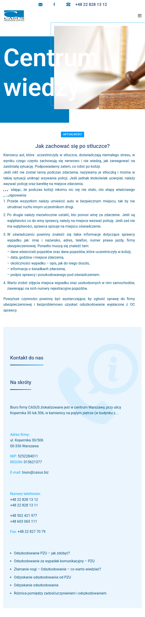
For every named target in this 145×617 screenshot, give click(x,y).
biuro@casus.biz (35, 472)
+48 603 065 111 (23, 521)
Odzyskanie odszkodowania (36, 585)
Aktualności (72, 134)
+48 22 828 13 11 (24, 505)
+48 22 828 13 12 (24, 499)
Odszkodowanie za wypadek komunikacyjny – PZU (54, 561)
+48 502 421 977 (23, 515)
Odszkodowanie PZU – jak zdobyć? (42, 553)
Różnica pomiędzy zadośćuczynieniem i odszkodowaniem (60, 593)
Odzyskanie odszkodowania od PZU (42, 577)
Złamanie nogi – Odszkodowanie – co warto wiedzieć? (57, 569)
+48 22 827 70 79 (31, 531)
